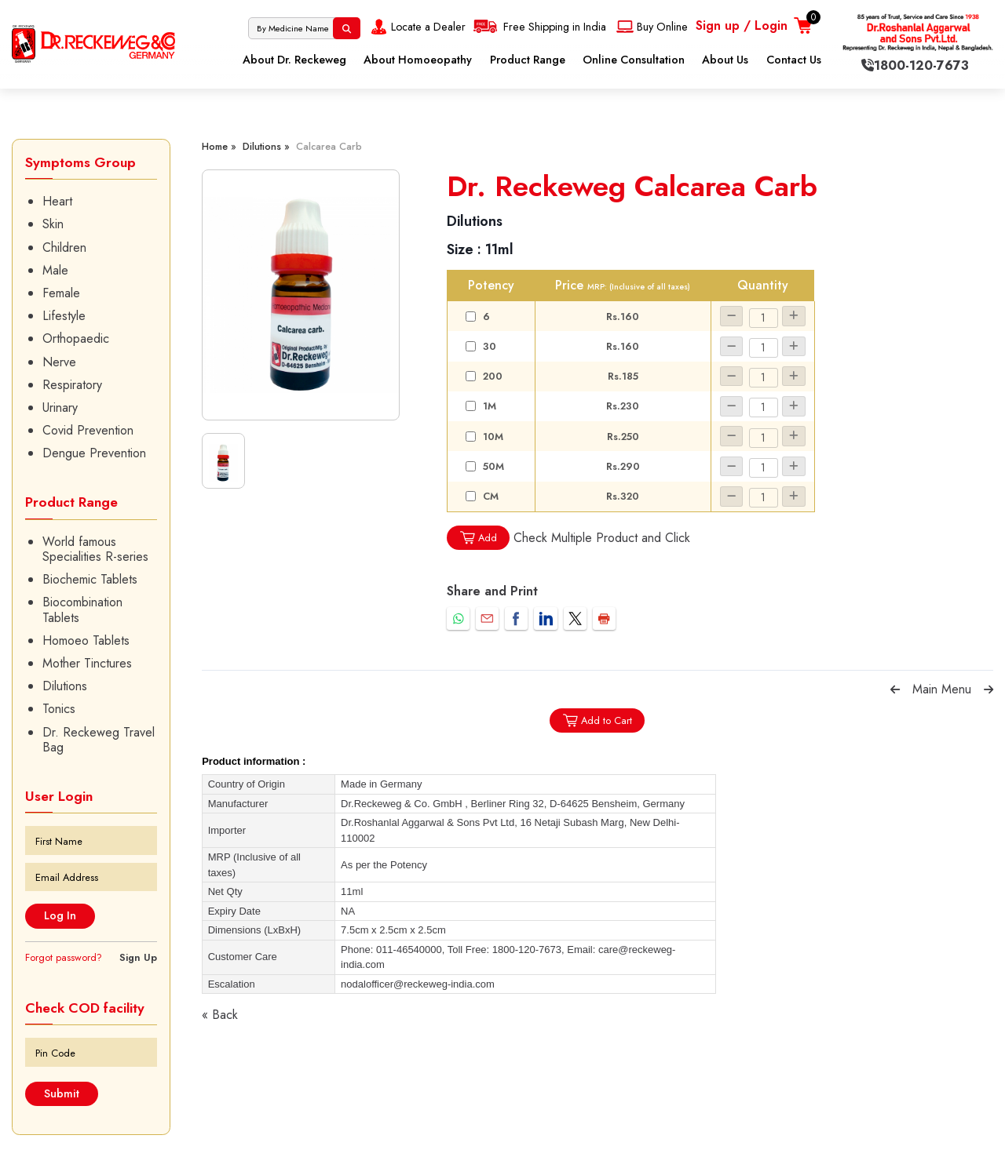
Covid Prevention (87, 430)
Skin (53, 223)
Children (64, 247)
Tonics (58, 708)
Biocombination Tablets (82, 609)
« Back (220, 1015)
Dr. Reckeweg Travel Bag (98, 740)
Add (478, 537)
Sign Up (138, 957)
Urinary (60, 407)
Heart (57, 201)
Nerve (59, 362)
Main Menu (941, 689)
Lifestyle (64, 315)
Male (55, 270)
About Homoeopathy (418, 59)
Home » (219, 146)
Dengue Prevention (94, 453)
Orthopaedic (75, 338)
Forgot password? (63, 957)
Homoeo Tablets (86, 640)
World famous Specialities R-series (95, 549)
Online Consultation (634, 59)
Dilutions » (266, 146)
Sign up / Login (742, 25)
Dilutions (64, 686)
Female (61, 293)
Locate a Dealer (416, 26)
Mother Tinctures (87, 663)
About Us (725, 59)
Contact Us (793, 59)
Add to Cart (597, 720)
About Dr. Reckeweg (294, 59)
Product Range (527, 59)
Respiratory (72, 384)
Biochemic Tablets (89, 579)
